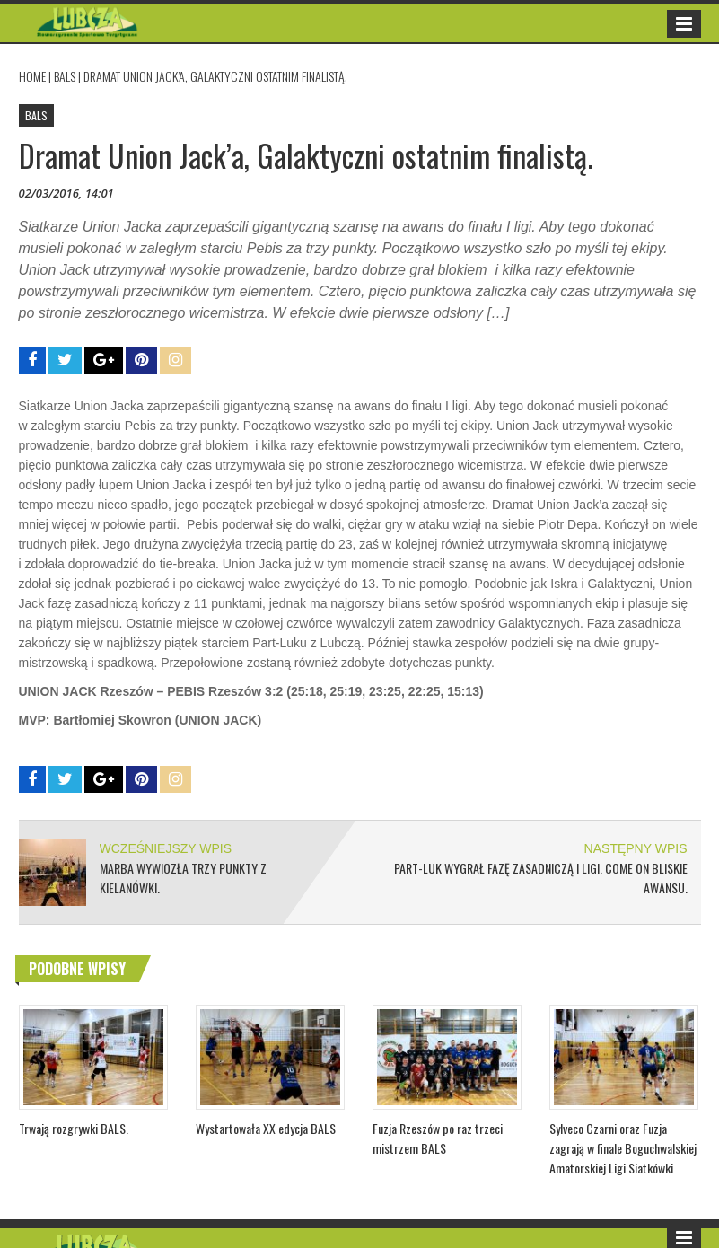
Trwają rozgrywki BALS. (73, 1128)
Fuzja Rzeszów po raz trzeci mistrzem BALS (438, 1138)
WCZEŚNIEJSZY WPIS (166, 848)
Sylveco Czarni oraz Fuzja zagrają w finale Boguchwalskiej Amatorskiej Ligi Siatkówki (623, 1148)
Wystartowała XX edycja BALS (266, 1128)
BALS (64, 75)
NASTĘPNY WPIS (636, 848)
